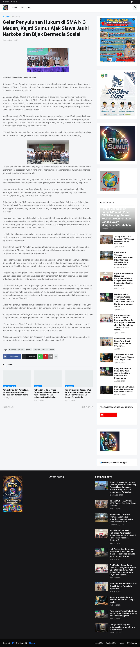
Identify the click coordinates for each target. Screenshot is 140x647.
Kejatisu (21, 350)
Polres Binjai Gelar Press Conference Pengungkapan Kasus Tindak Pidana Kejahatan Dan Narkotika (46, 393)
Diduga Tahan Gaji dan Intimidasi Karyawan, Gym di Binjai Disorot (124, 389)
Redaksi (14, 2)
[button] (135, 7)
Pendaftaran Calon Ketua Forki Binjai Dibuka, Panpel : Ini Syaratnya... (122, 342)
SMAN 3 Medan (48, 350)
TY (13, 643)
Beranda (6, 2)
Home (14, 7)
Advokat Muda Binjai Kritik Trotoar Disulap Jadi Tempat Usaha (124, 356)
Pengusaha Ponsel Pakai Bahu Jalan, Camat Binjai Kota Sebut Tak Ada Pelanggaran (122, 373)
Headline (16, 17)
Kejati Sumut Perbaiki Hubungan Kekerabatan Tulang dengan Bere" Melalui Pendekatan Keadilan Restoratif (124, 279)
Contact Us (111, 643)
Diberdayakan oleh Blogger (113, 462)
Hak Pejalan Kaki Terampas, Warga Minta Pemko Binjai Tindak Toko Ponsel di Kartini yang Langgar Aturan (124, 300)
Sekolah (37, 350)
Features (26, 7)
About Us (99, 643)
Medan (28, 350)
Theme (32, 643)
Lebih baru (8, 407)
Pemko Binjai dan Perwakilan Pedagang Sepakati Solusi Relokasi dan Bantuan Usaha (16, 392)
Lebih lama (87, 407)
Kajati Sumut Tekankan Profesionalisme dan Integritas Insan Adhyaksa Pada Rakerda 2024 (123, 258)
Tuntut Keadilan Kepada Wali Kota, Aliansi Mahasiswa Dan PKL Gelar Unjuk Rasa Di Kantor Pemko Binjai (78, 393)
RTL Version (132, 643)
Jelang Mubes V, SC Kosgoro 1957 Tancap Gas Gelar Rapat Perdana (124, 240)
